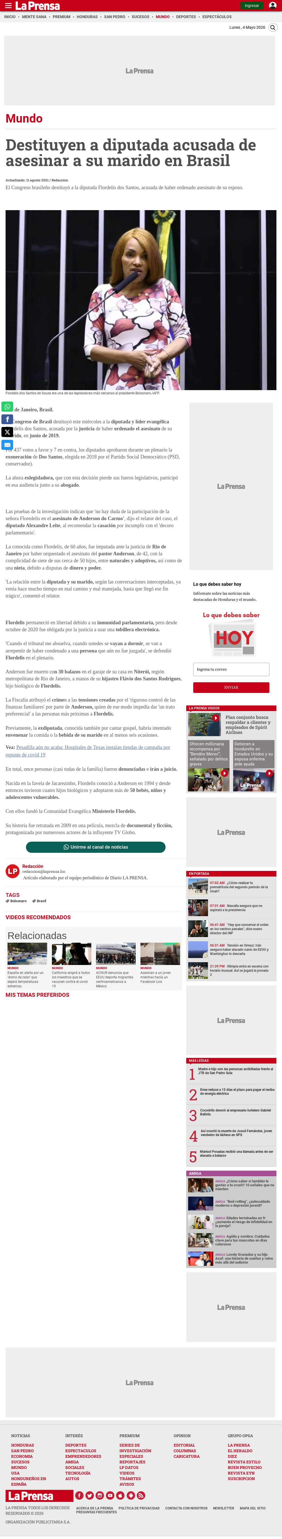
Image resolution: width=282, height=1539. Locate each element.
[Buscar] (273, 27)
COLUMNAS (185, 1450)
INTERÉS (74, 1435)
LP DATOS (129, 1467)
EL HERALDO (240, 1450)
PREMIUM (130, 1435)
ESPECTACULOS (80, 1450)
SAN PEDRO (22, 1450)
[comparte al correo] (7, 445)
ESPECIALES (131, 1456)
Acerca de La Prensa (94, 1508)
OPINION (182, 1435)
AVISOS (127, 1484)
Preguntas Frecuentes (96, 1512)
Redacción (60, 180)
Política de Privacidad (139, 1508)
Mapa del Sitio (253, 1508)
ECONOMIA (22, 1456)
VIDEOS (127, 1473)
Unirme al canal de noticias (99, 847)
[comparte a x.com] (7, 432)
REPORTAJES (132, 1461)
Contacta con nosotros (186, 1508)
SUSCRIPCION (241, 1478)
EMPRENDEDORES (83, 1456)
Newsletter (223, 1508)
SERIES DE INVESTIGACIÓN (135, 1447)
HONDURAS (22, 1445)
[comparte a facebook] (7, 419)
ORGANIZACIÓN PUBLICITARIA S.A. (38, 1521)
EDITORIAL (184, 1445)
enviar (231, 687)
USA (15, 1473)
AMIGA (72, 1461)
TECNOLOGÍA (77, 1473)
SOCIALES (74, 1467)
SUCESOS (20, 1461)
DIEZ (232, 1456)
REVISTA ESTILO (244, 1461)
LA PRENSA (239, 1445)
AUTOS (72, 1478)
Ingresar (252, 5)
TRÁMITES (130, 1478)
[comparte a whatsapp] (7, 407)
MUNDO (19, 1467)
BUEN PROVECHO (245, 1467)
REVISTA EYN (241, 1473)
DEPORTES (76, 1445)
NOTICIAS (20, 1435)
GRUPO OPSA (240, 1435)
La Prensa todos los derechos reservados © (38, 1510)
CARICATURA (187, 1456)
